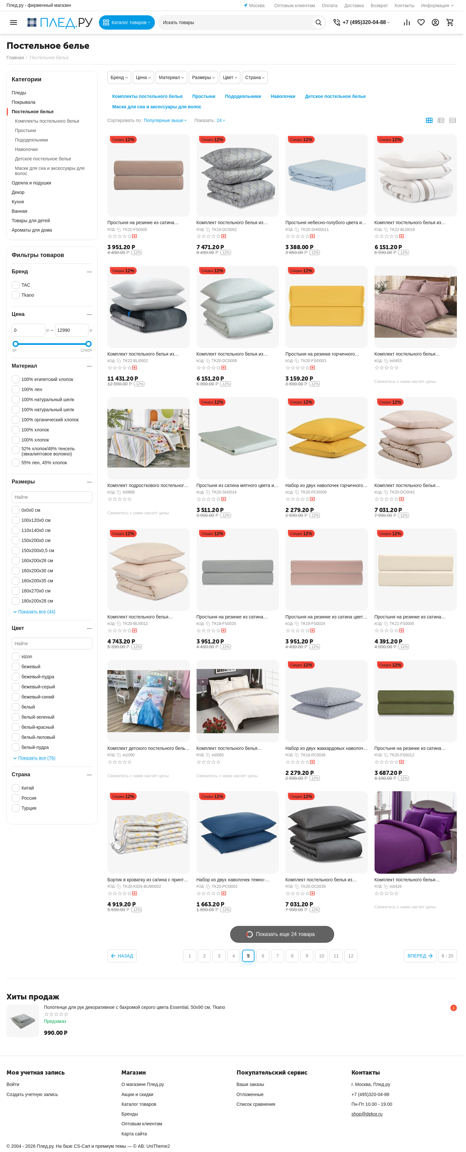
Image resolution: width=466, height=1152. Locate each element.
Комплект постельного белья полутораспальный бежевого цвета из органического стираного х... (147, 617)
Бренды (129, 1114)
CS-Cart (82, 1146)
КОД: (111, 229)
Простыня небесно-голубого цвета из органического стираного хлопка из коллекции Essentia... (324, 222)
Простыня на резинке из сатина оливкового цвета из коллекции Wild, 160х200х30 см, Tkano (413, 748)
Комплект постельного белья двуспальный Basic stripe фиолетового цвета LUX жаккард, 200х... (415, 880)
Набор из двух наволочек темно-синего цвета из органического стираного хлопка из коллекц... (231, 880)
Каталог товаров (138, 1104)
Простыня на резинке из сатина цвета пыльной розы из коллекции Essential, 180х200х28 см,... (325, 617)
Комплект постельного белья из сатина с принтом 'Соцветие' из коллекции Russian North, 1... (230, 222)
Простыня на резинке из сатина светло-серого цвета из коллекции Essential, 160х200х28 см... (233, 617)
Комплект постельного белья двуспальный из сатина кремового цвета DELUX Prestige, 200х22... (233, 748)
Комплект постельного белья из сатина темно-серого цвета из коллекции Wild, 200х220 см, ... (318, 880)
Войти (13, 1084)
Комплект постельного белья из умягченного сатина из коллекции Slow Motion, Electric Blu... (148, 354)
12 (350, 955)
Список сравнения (256, 1104)
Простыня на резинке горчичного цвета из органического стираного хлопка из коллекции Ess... (321, 354)
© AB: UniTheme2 (151, 1146)
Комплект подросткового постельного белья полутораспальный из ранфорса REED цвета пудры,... (148, 485)
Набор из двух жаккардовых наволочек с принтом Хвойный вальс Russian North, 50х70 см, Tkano (326, 748)
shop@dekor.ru (366, 1114)
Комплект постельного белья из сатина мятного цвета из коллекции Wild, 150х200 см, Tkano (234, 354)
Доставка (354, 5)
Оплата (329, 5)
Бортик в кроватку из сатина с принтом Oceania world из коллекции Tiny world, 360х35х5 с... (148, 880)
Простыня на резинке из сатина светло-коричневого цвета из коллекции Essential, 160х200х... (141, 222)
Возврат (379, 5)
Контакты (404, 5)
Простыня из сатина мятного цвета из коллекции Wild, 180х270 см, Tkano (236, 485)
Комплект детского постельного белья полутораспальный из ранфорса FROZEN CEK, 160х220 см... (147, 748)
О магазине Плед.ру (142, 1084)
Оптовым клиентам (294, 5)
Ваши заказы (250, 1084)
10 (321, 955)
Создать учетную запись (32, 1094)
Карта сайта (134, 1133)
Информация (435, 5)
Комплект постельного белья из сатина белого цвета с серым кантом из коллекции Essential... (413, 222)
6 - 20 (447, 955)
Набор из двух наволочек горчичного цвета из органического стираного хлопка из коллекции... (324, 485)
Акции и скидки (137, 1094)
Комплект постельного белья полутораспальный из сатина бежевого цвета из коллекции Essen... (414, 485)
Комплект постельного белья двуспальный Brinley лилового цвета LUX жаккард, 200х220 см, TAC (413, 354)
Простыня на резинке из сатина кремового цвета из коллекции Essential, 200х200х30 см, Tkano (408, 617)
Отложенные (250, 1094)
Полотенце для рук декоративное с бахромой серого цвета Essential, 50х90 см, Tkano (134, 1007)
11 (336, 955)
